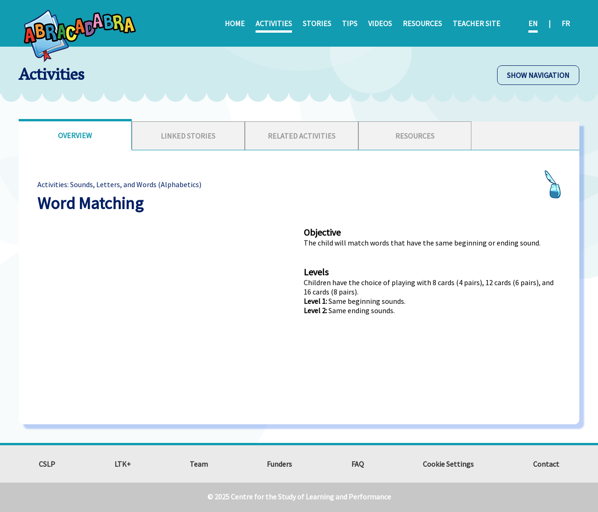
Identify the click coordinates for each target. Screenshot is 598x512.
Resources (422, 23)
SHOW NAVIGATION (538, 75)
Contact (546, 464)
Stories (317, 23)
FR (566, 23)
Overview (75, 135)
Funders (279, 464)
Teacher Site (476, 23)
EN (533, 23)
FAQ (357, 464)
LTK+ (122, 464)
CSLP (47, 464)
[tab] (75, 134)
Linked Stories (188, 135)
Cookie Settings (448, 464)
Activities (274, 23)
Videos (380, 23)
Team (199, 464)
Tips (349, 23)
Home (235, 23)
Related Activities (301, 135)
